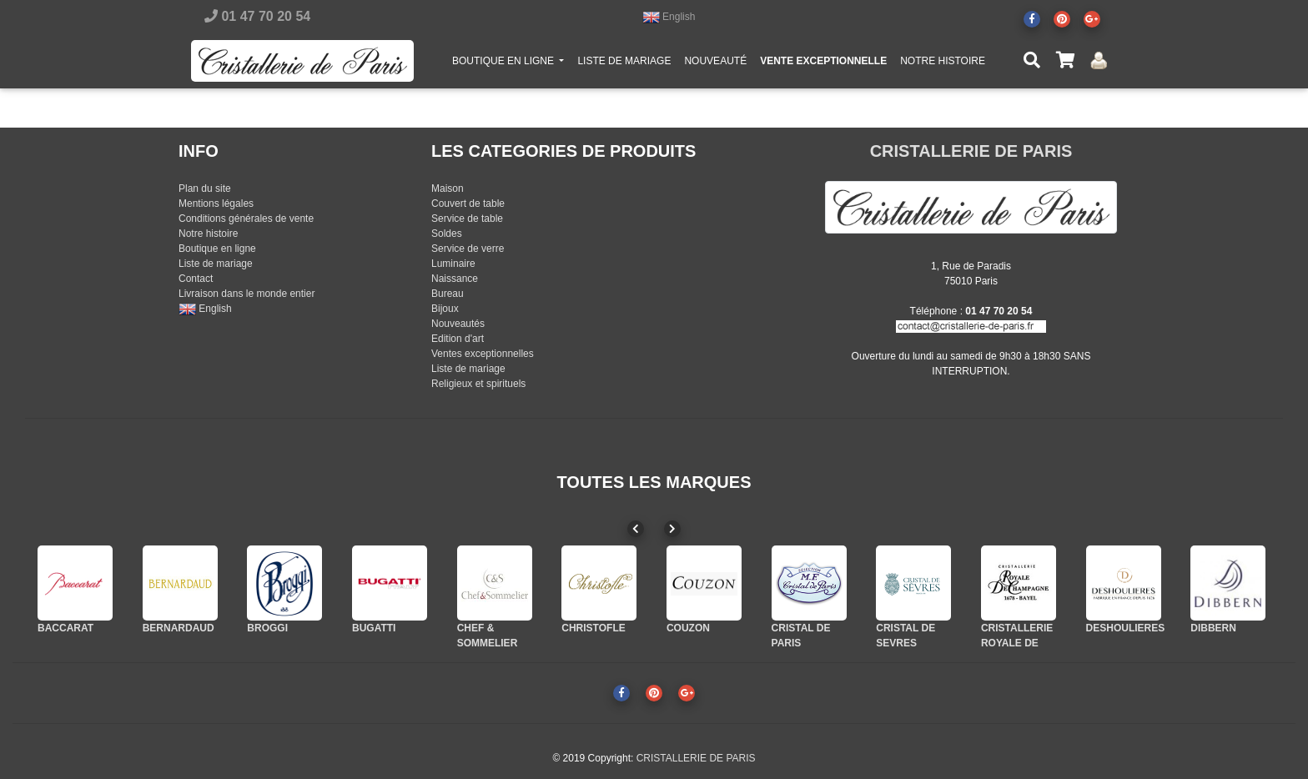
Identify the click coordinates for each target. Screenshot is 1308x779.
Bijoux (445, 308)
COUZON (688, 628)
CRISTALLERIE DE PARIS (971, 151)
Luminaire (453, 263)
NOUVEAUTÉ (715, 64)
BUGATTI (373, 628)
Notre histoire (208, 233)
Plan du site (205, 188)
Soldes (446, 233)
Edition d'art (457, 338)
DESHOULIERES (1125, 628)
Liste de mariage (216, 263)
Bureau (447, 293)
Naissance (454, 278)
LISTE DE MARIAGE (624, 64)
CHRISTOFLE (593, 628)
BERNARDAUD (178, 628)
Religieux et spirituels (478, 384)
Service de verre (467, 248)
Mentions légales (216, 203)
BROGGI (267, 628)
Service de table (467, 218)
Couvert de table (468, 203)
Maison (447, 188)
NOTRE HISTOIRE (942, 64)
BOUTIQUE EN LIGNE (511, 63)
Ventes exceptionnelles (482, 353)
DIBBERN (1213, 628)
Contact (196, 278)
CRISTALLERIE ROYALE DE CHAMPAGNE (1017, 643)
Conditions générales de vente (246, 218)
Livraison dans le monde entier (246, 293)
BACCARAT (65, 628)
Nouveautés (458, 323)
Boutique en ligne (217, 248)
